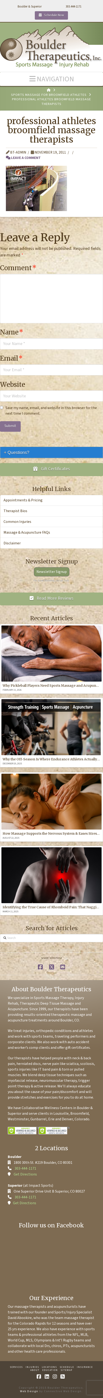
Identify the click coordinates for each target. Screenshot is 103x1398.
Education (50, 1370)
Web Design (29, 1391)
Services (16, 1367)
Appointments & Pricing (23, 500)
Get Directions (25, 1174)
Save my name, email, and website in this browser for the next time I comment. (51, 410)
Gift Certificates (51, 469)
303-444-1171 (25, 1168)
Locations (49, 1367)
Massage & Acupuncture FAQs (27, 532)
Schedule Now (51, 15)
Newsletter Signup (51, 571)
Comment (18, 268)
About (35, 1370)
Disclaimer (12, 543)
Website (12, 384)
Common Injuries (17, 521)
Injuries (32, 1367)
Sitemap (66, 1370)
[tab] (51, 452)
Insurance (85, 1367)
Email (11, 358)
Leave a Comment (23, 157)
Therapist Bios (15, 511)
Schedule (67, 1367)
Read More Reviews (52, 598)
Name (11, 332)
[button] (51, 79)
